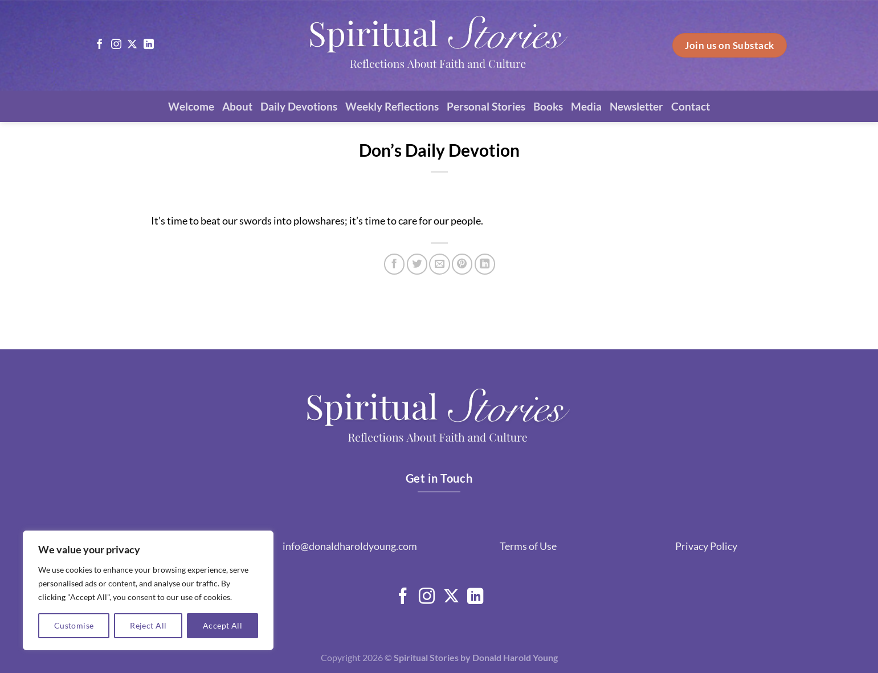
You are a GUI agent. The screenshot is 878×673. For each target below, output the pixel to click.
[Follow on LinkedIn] (149, 45)
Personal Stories (486, 106)
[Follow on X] (132, 45)
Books (548, 106)
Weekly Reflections (392, 106)
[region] (148, 590)
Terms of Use (528, 546)
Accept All (222, 625)
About (237, 106)
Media (586, 106)
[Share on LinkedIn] (485, 264)
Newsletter (636, 106)
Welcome (191, 106)
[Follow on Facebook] (100, 45)
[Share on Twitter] (417, 264)
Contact (690, 106)
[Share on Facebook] (394, 264)
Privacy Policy (706, 546)
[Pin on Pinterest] (462, 264)
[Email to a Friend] (439, 264)
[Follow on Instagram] (116, 45)
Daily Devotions (298, 106)
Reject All (148, 625)
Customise (74, 625)
